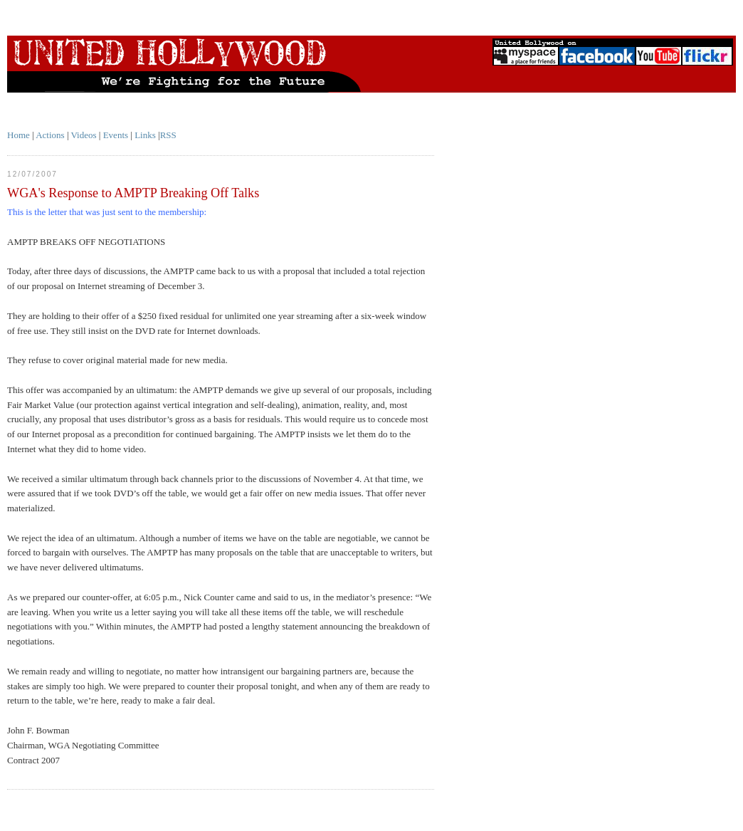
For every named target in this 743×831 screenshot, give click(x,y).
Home (18, 135)
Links (145, 135)
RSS (168, 135)
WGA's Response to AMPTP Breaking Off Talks (133, 193)
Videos (84, 135)
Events (115, 135)
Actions (50, 135)
